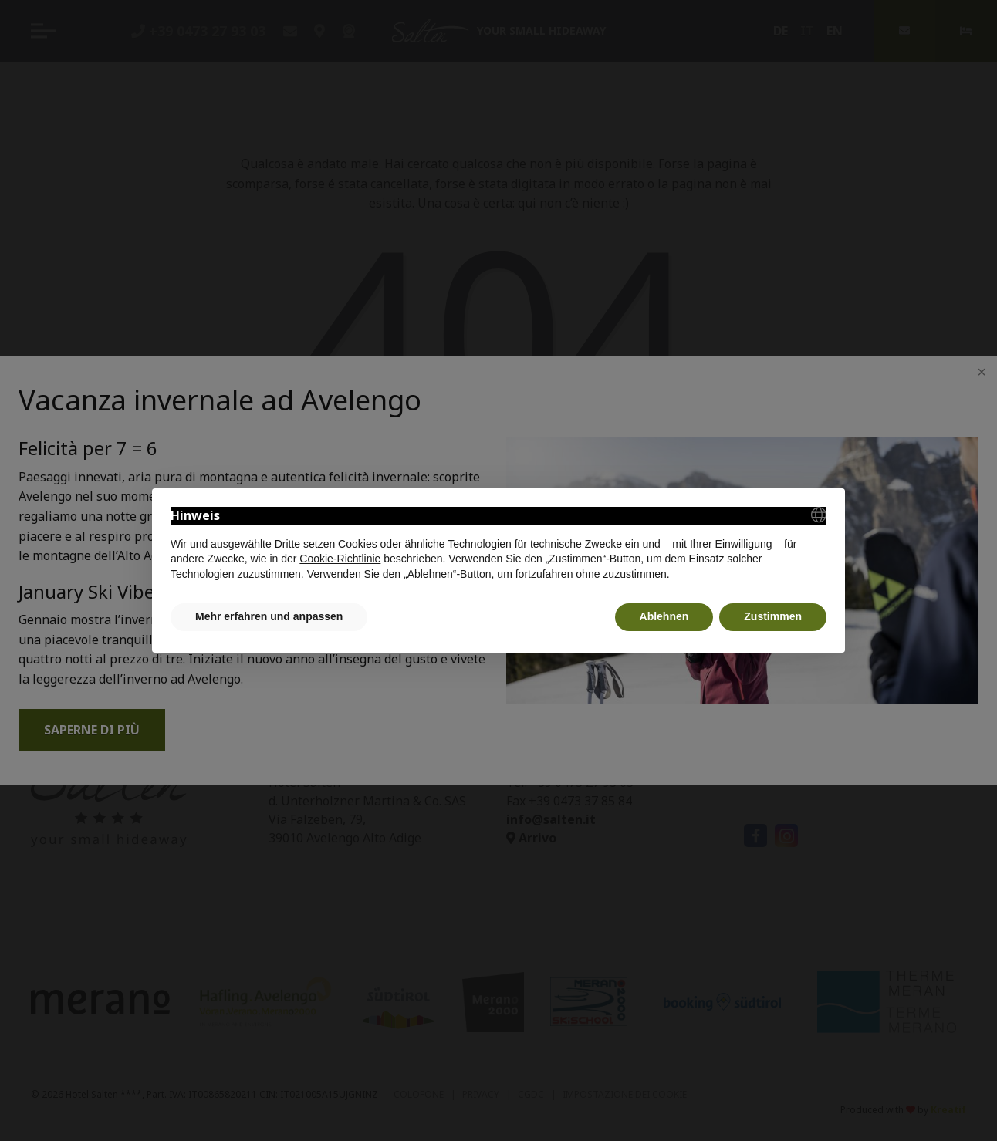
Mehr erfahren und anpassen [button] (269, 616)
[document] (498, 544)
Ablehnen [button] (664, 616)
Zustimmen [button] (773, 616)
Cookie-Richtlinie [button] (339, 558)
